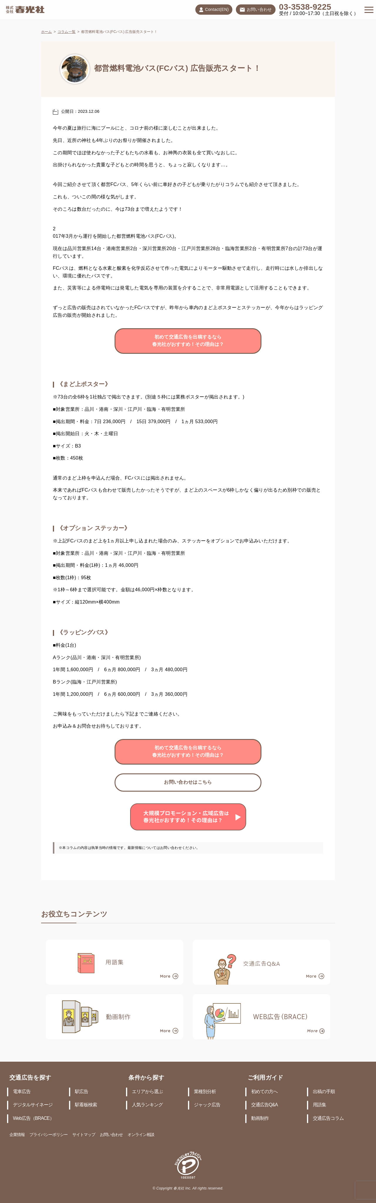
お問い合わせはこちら (188, 782)
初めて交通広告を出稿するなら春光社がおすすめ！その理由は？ (188, 341)
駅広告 (81, 1091)
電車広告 (22, 1091)
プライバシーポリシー (48, 1135)
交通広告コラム (328, 1118)
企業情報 (17, 1135)
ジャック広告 (207, 1105)
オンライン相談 (140, 1135)
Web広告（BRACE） (33, 1118)
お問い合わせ (255, 10)
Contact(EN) (214, 9)
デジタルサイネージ (33, 1105)
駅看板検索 (86, 1105)
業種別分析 (205, 1091)
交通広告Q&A (264, 1105)
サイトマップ (83, 1135)
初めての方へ (264, 1091)
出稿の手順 (324, 1091)
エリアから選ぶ (147, 1091)
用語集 (319, 1105)
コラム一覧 (66, 32)
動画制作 (260, 1118)
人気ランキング (147, 1105)
